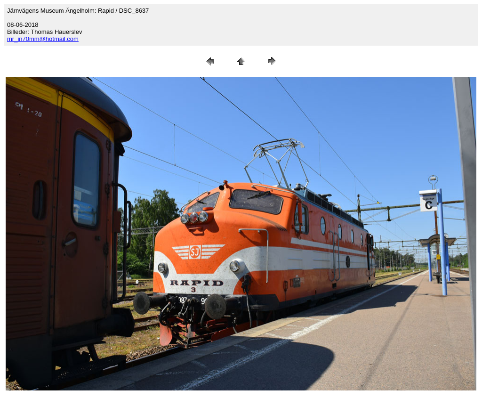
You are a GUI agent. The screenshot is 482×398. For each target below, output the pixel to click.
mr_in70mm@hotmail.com (43, 38)
